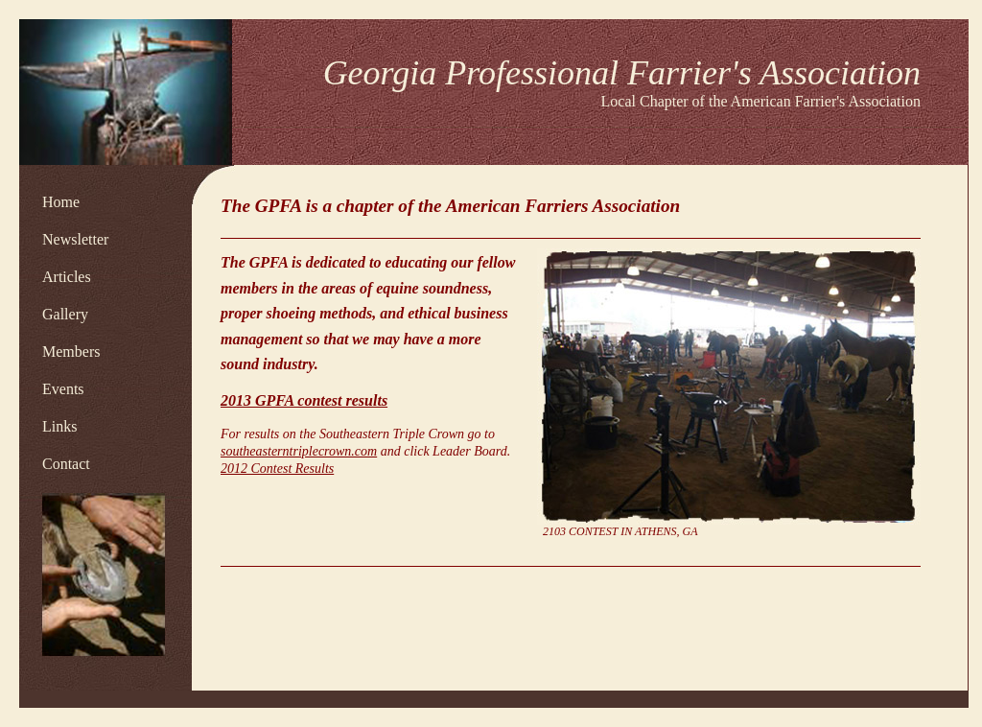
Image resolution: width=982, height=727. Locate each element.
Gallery (65, 314)
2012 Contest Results (277, 468)
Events (63, 389)
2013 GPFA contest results (304, 400)
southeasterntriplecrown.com (299, 451)
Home (61, 202)
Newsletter (75, 239)
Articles (66, 277)
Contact (66, 464)
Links (59, 426)
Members (71, 351)
